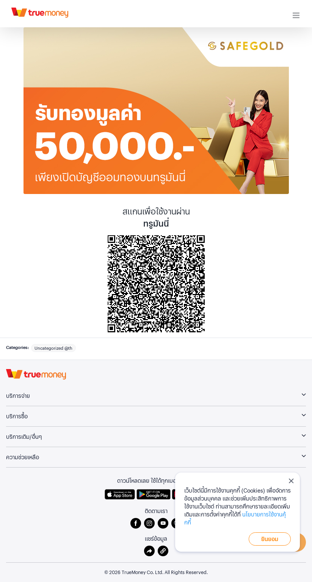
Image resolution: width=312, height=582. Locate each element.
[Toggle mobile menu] (297, 15)
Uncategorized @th (53, 348)
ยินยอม (269, 539)
